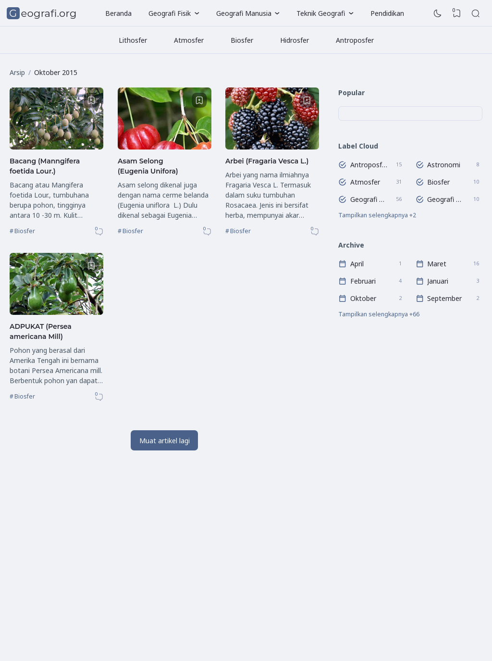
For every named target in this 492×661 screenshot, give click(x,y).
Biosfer (242, 40)
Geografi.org (43, 13)
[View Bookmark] (457, 13)
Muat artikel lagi (164, 440)
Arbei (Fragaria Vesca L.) (266, 161)
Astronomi (443, 164)
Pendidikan (387, 13)
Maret (436, 263)
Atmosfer (189, 40)
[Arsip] (410, 315)
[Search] (475, 13)
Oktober (363, 298)
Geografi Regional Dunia (369, 198)
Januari (437, 281)
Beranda (118, 13)
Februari (363, 281)
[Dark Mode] (437, 13)
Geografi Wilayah (446, 198)
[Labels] (410, 215)
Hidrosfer (294, 40)
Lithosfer (133, 40)
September (444, 298)
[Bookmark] (91, 100)
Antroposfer (355, 40)
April (357, 263)
